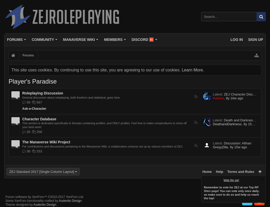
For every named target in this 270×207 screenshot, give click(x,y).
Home (207, 172)
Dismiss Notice (262, 179)
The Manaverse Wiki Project (46, 142)
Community (43, 40)
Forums (15, 40)
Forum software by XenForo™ (44, 197)
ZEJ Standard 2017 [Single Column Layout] (41, 172)
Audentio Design (70, 201)
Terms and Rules (240, 172)
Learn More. (193, 70)
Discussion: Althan (237, 143)
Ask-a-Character (34, 108)
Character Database (39, 119)
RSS (196, 96)
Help (219, 172)
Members (113, 40)
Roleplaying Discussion (42, 93)
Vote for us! (231, 180)
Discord (143, 40)
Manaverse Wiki (79, 40)
